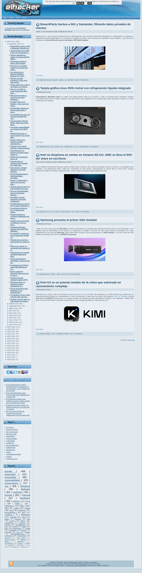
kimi (71, 333)
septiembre (13, 306)
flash (24, 526)
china (54, 333)
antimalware (14, 547)
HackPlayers (10, 436)
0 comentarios (84, 80)
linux (28, 501)
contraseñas (9, 523)
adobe (7, 519)
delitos (7, 541)
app (11, 510)
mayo (11, 315)
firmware (18, 519)
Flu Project (10, 427)
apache (15, 526)
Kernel (23, 530)
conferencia (9, 536)
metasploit (21, 541)
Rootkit (20, 543)
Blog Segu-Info (11, 434)
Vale (89, 3)
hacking (22, 510)
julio (10, 311)
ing (66, 80)
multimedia (13, 530)
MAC (7, 528)
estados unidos (65, 211)
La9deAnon (10, 443)
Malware (25, 489)
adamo (28, 543)
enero (11, 325)
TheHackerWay (11, 439)
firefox (23, 521)
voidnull (8, 457)
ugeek (8, 452)
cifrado (27, 508)
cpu (51, 211)
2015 (9, 348)
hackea (61, 80)
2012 (9, 355)
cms (6, 526)
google (10, 471)
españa (55, 80)
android (17, 492)
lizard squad (21, 537)
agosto (11, 308)
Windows (25, 486)
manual (26, 495)
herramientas (10, 512)
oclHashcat (24, 547)
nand (58, 274)
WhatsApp (9, 506)
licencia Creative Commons (77, 565)
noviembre (13, 44)
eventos (8, 525)
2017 (9, 343)
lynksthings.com (11, 459)
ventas (77, 211)
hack (28, 519)
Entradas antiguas (126, 340)
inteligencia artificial (62, 333)
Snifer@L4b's (10, 447)
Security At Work (12, 430)
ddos (22, 506)
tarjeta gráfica (84, 146)
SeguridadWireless (18, 534)
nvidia (16, 508)
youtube (13, 517)
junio (11, 313)
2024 (9, 327)
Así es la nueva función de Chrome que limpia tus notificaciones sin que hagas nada (18, 413)
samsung (64, 274)
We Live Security (12, 432)
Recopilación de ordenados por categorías (17, 29)
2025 (9, 42)
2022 (9, 332)
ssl (18, 532)
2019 (9, 339)
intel (72, 211)
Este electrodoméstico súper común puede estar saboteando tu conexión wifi (18, 395)
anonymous (17, 528)
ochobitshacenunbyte (13, 454)
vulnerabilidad (13, 480)
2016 (9, 345)
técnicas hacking (10, 539)
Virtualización (9, 543)
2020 (9, 336)
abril (10, 318)
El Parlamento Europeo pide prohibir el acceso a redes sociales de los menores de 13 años (18, 401)
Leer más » (40, 75)
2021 (9, 334)
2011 (9, 357)
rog (74, 146)
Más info (80, 3)
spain (77, 80)
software (16, 501)
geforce (57, 146)
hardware (25, 498)
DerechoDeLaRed (12, 445)
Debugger (8, 537)
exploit (28, 528)
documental (22, 536)
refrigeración (68, 146)
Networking (25, 515)
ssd (23, 512)
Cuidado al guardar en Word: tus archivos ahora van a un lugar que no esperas (18, 407)
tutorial (9, 495)
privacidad (12, 477)
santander (71, 80)
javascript (8, 532)
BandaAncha (10, 450)
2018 (9, 341)
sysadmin (9, 515)
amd (47, 211)
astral (48, 146)
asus (52, 146)
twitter (18, 504)
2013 (9, 352)
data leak (49, 80)
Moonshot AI (78, 294)
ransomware (12, 483)
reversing (11, 545)
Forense (27, 532)
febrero (11, 322)
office (24, 517)
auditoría (23, 539)
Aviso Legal (82, 564)
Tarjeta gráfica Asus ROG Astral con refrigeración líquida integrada (85, 88)
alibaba (48, 333)
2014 (9, 350)
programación (21, 525)
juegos (12, 521)
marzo (11, 320)
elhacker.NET (73, 562)
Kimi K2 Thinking (120, 296)
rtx (78, 146)
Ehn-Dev (21, 545)
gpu (62, 146)
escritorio (57, 211)
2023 (9, 329)
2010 (9, 359)
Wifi (6, 508)
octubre (12, 304)
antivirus (22, 523)
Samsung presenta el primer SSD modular (68, 220)
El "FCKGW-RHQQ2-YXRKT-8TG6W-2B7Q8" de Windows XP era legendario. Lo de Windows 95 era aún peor (18, 388)
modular (53, 274)
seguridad (11, 474)
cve (7, 486)
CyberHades (10, 441)
